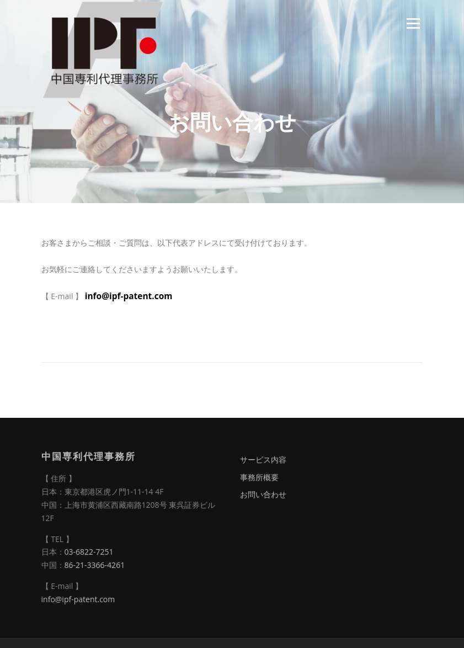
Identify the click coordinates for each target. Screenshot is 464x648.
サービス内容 (263, 459)
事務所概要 (259, 477)
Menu (413, 23)
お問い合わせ (263, 494)
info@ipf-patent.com (129, 296)
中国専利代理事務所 (88, 456)
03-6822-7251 (89, 551)
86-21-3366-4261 (95, 565)
